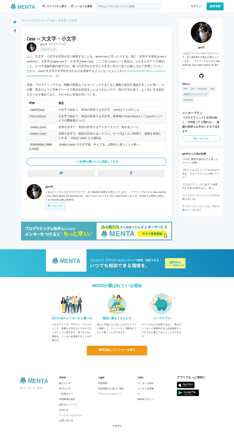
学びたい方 (65, 388)
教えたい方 (65, 383)
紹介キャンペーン (68, 404)
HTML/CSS (188, 100)
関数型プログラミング (195, 94)
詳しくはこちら (55, 206)
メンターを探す (146, 383)
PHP (185, 89)
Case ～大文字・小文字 (63, 20)
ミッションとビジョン (71, 415)
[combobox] (128, 6)
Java (212, 89)
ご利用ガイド (66, 393)
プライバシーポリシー (110, 393)
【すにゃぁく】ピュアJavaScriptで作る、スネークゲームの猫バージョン (201, 173)
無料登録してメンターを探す (117, 350)
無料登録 (215, 6)
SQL (192, 89)
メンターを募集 (81, 6)
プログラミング (39, 20)
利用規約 (103, 383)
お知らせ (64, 410)
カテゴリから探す (54, 6)
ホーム (25, 20)
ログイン (196, 6)
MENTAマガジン (145, 399)
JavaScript (202, 89)
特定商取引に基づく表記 (111, 388)
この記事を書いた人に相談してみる (96, 161)
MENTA (118, 425)
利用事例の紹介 (67, 399)
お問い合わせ (66, 420)
